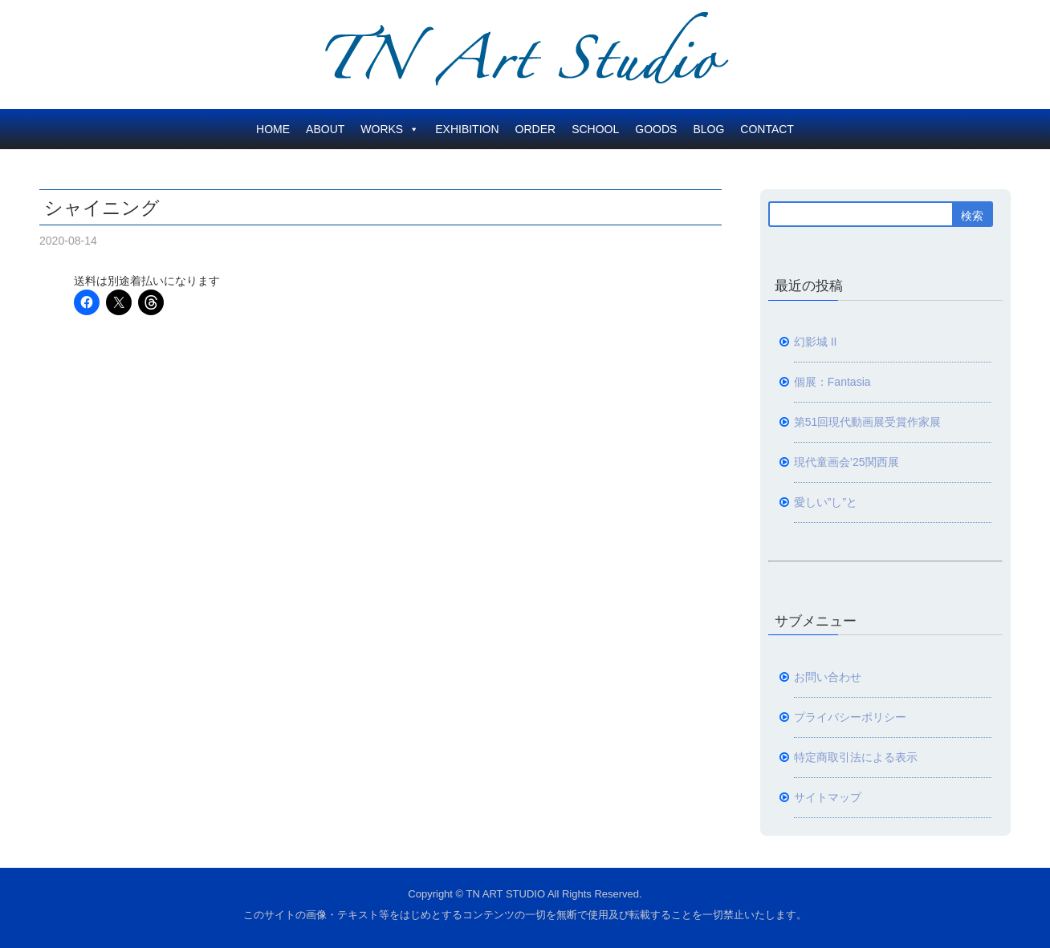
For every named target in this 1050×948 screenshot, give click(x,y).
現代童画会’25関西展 (846, 462)
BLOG (708, 129)
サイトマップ (827, 797)
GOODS (656, 129)
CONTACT (767, 129)
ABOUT (325, 129)
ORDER (535, 129)
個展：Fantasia (832, 381)
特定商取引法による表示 (856, 757)
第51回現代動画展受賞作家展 (868, 421)
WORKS (389, 129)
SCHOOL (595, 129)
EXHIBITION (467, 129)
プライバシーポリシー (850, 717)
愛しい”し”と (825, 502)
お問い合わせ (827, 676)
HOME (273, 129)
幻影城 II (815, 341)
